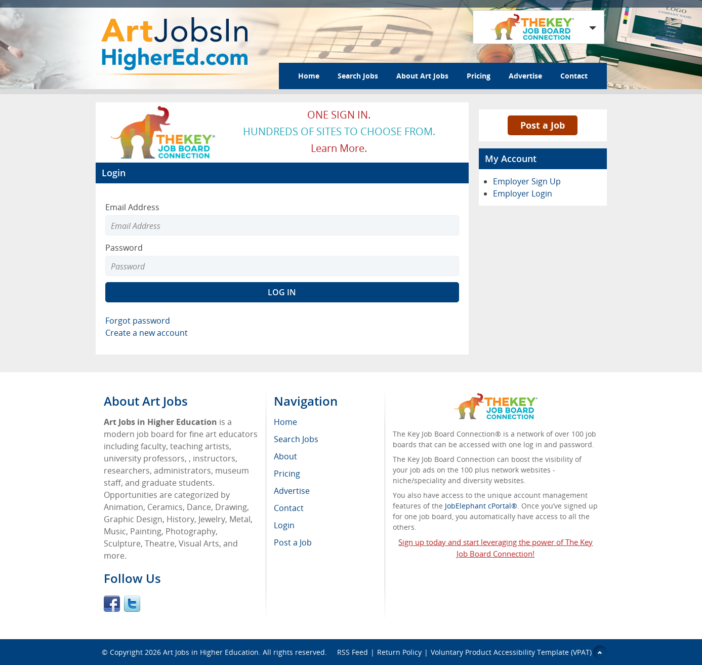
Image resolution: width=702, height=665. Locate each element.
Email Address (132, 207)
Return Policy (399, 652)
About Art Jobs (422, 76)
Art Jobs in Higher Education (211, 652)
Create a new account (146, 332)
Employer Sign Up (527, 181)
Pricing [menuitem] (287, 473)
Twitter (132, 604)
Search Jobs (358, 76)
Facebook (112, 604)
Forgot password (137, 320)
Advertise (525, 76)
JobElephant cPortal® (481, 506)
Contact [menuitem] (289, 508)
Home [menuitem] (285, 421)
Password (124, 247)
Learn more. (339, 148)
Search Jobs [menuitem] (296, 439)
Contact (574, 76)
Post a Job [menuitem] (293, 542)
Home (308, 76)
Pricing (478, 76)
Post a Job (542, 125)
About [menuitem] (285, 456)
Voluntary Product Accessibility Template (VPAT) (511, 652)
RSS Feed (352, 652)
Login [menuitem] (284, 525)
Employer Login (522, 193)
